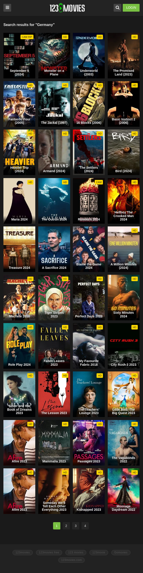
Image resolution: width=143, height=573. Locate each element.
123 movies (75, 552)
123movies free (49, 552)
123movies (22, 552)
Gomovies (121, 552)
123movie (98, 552)
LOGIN (131, 7)
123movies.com (71, 560)
